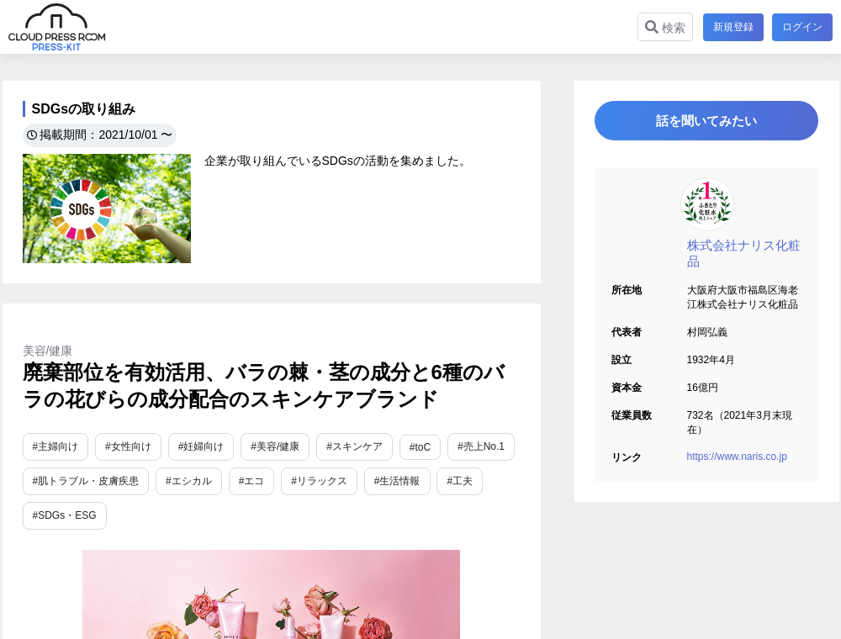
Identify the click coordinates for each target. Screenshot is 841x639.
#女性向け (128, 446)
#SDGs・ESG (65, 515)
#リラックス (319, 481)
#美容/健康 (275, 446)
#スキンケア (354, 446)
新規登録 (731, 27)
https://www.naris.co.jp (737, 461)
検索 (663, 27)
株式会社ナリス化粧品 (744, 258)
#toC (420, 447)
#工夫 (460, 481)
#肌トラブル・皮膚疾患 (86, 481)
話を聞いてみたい (706, 123)
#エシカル (189, 481)
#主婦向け (56, 446)
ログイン (802, 27)
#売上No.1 (481, 446)
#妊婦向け (201, 446)
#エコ (252, 481)
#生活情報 (397, 481)
